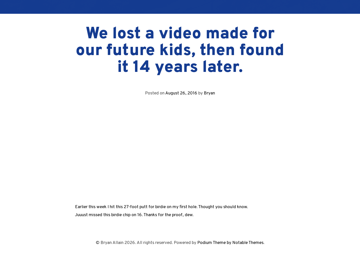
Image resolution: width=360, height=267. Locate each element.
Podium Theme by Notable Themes (230, 243)
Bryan (209, 93)
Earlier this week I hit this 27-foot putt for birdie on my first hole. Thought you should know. (161, 207)
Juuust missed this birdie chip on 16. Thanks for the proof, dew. (134, 215)
